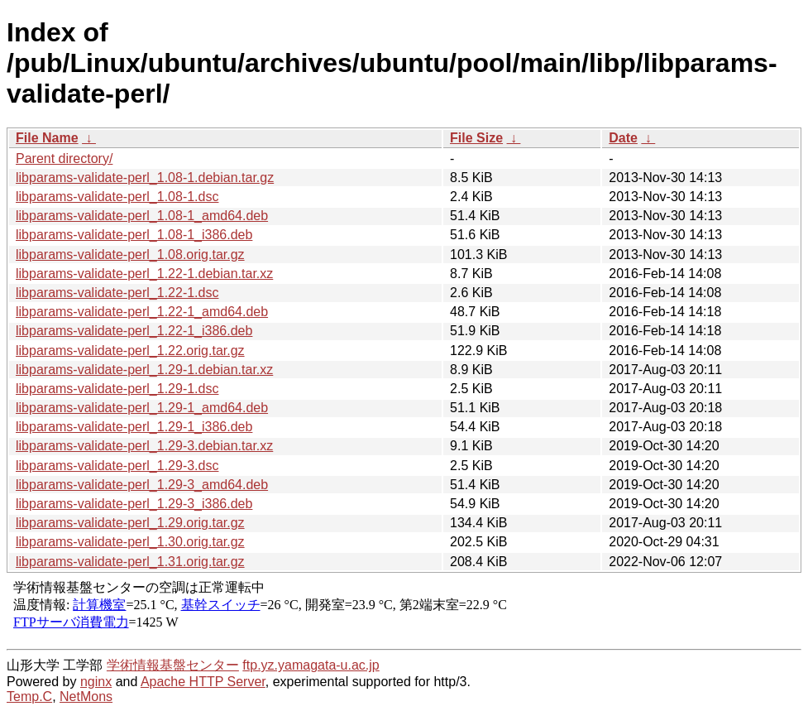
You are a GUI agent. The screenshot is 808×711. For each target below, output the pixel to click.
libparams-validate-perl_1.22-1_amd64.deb (142, 312)
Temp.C (29, 696)
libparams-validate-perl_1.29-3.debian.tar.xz (144, 446)
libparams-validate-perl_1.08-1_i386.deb (134, 235)
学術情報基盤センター (173, 665)
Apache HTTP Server (203, 682)
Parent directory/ (64, 158)
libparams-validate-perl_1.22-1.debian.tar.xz (144, 274)
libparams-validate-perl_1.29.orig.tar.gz (130, 523)
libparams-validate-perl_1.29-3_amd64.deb (142, 485)
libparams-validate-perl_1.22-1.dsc (117, 293)
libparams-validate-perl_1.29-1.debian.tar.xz (144, 370)
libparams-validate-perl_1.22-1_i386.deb (134, 331)
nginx (96, 682)
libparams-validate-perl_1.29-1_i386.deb (134, 427)
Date (623, 138)
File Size (476, 138)
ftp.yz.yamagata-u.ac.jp (310, 665)
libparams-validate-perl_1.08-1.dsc (117, 197)
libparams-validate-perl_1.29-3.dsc (117, 466)
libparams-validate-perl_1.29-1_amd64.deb (142, 408)
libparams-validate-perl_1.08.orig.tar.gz (130, 254)
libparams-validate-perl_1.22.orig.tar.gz (130, 350)
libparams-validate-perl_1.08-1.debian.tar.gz (145, 178)
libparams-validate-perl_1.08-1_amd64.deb (142, 216)
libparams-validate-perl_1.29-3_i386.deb (134, 504)
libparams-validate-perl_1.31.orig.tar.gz (130, 562)
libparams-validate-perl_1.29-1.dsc (117, 389)
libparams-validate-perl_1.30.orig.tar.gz (130, 542)
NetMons (86, 696)
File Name (47, 138)
